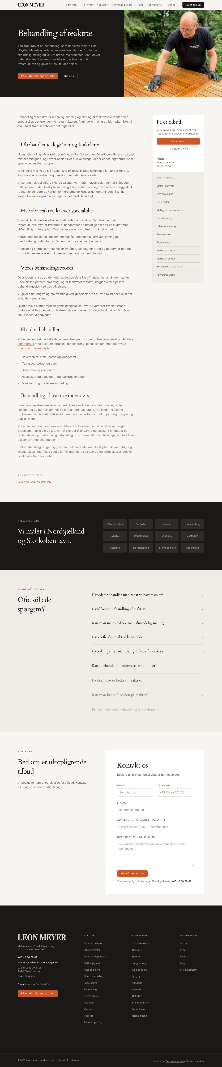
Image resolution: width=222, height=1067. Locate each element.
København (192, 547)
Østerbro (115, 547)
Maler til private (165, 185)
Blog (182, 963)
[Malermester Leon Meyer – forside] (34, 5)
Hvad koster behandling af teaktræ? (148, 609)
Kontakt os (178, 141)
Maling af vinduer (166, 258)
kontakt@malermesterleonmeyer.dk (38, 962)
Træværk (89, 1002)
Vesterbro (192, 535)
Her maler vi (155, 4)
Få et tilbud (193, 4)
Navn (121, 785)
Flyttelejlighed (92, 963)
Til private (70, 4)
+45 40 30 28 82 (178, 149)
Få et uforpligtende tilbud (37, 75)
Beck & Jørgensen (175, 1061)
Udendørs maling (166, 226)
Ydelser (103, 4)
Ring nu (69, 75)
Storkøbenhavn (167, 547)
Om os (172, 4)
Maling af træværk (167, 250)
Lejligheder (163, 201)
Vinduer (88, 1009)
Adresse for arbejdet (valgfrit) (141, 820)
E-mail (121, 802)
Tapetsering (163, 242)
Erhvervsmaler (165, 193)
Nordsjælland (141, 547)
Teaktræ (88, 1015)
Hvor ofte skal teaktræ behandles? (148, 638)
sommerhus (26, 345)
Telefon (163, 785)
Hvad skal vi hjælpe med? (136, 837)
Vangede (166, 535)
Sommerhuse (164, 234)
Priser (139, 4)
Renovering (90, 989)
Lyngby (115, 535)
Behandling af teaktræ (169, 266)
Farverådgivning (122, 4)
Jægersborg (141, 535)
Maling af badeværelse (170, 210)
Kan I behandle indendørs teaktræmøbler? (148, 667)
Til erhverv (86, 4)
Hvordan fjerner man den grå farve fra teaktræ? (148, 652)
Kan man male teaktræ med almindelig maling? (148, 623)
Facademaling (165, 218)
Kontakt (184, 956)
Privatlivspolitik (188, 969)
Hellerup (166, 524)
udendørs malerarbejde (33, 349)
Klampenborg (192, 524)
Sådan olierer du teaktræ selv (36, 481)
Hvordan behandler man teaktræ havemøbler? (148, 595)
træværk (32, 196)
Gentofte (141, 524)
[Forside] (42, 937)
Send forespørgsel (132, 873)
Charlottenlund (115, 524)
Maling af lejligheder (95, 956)
